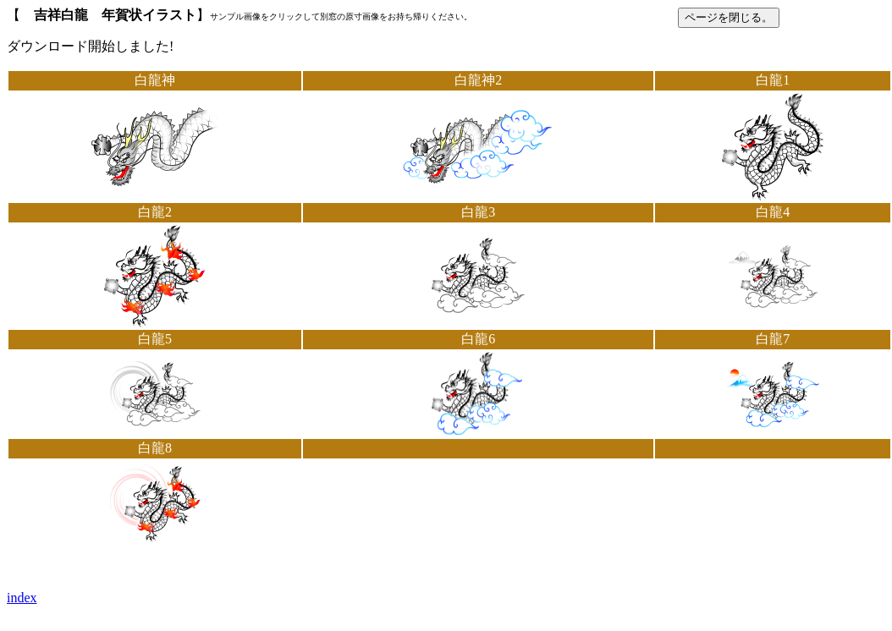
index (22, 597)
